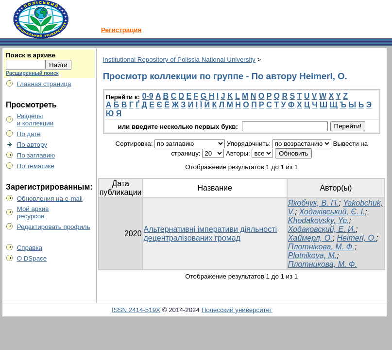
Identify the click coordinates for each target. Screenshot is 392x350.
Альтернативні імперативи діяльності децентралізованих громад (210, 233)
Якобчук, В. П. (313, 203)
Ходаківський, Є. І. (332, 212)
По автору (32, 144)
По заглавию (36, 155)
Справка (29, 247)
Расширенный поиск (32, 73)
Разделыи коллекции (35, 119)
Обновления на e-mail (50, 198)
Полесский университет (237, 310)
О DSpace (32, 258)
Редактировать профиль (53, 226)
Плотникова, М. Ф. (322, 264)
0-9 (147, 96)
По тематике (35, 166)
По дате (29, 134)
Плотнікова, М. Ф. (321, 247)
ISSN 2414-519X (136, 310)
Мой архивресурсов (33, 212)
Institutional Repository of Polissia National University (179, 59)
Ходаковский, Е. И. (322, 229)
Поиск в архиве (30, 55)
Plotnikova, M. (312, 255)
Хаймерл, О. (310, 238)
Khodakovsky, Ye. (318, 220)
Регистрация (121, 30)
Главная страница (44, 84)
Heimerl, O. (356, 238)
